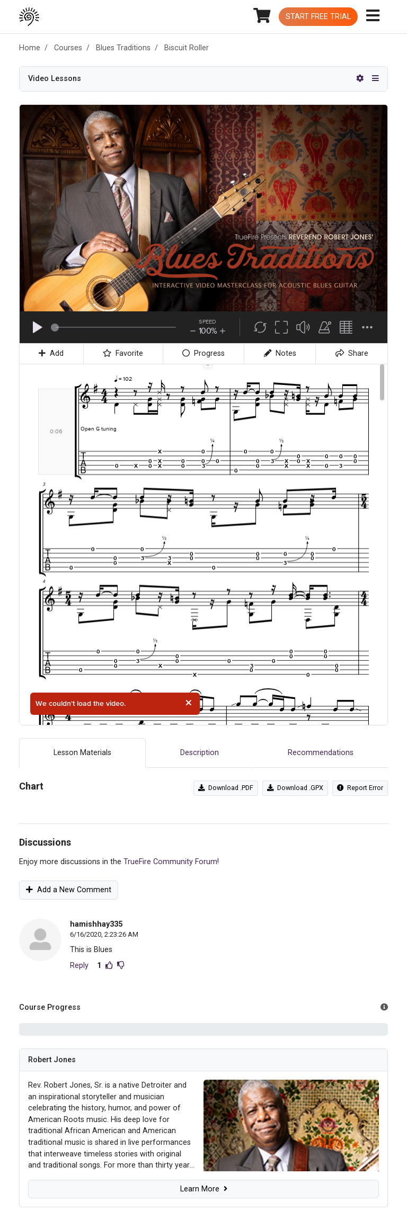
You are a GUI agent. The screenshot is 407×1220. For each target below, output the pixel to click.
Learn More (203, 1189)
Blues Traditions (123, 47)
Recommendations (320, 752)
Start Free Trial (318, 16)
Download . (225, 788)
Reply (79, 965)
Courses (68, 47)
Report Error (360, 788)
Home (29, 47)
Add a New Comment (68, 889)
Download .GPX (295, 788)
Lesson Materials (82, 752)
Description (199, 752)
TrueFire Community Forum (170, 861)
